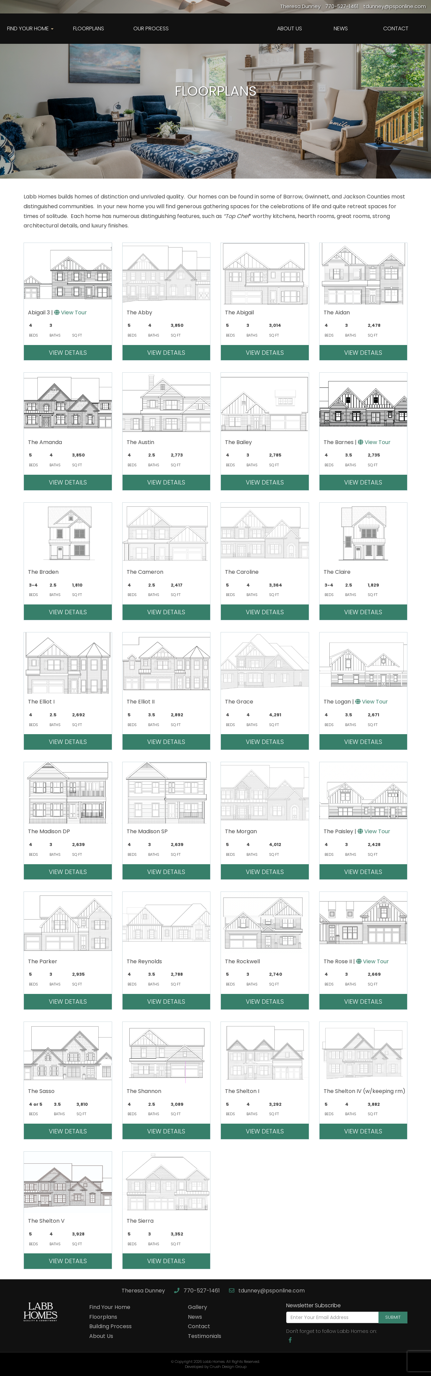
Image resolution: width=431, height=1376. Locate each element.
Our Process (151, 28)
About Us (289, 28)
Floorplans (88, 28)
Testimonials (204, 1336)
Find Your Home (109, 1307)
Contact (395, 28)
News (341, 28)
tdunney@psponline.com (267, 1290)
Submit (393, 1317)
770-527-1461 (197, 1290)
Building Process (110, 1326)
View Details (68, 352)
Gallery (197, 1307)
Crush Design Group (228, 1366)
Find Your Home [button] (30, 28)
